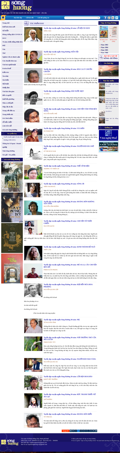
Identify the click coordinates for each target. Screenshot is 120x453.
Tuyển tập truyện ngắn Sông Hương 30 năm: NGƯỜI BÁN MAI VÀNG (70, 359)
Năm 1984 (104, 47)
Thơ (3, 53)
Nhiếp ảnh (5, 87)
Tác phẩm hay (12, 133)
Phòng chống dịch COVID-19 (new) (12, 36)
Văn (3, 49)
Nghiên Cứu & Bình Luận (11, 57)
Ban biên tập (18, 18)
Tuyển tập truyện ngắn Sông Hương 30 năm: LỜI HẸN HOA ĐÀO (68, 376)
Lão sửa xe (108, 111)
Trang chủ (5, 23)
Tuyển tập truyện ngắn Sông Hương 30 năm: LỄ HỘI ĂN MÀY (67, 28)
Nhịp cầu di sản (7, 107)
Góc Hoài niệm (7, 118)
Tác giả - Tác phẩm (8, 155)
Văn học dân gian (8, 91)
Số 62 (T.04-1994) (113, 40)
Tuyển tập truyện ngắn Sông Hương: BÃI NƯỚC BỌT (64, 91)
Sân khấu (5, 80)
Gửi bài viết (29, 18)
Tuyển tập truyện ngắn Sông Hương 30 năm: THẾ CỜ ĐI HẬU (67, 166)
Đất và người (6, 95)
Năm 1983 (104, 45)
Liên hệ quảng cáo (43, 18)
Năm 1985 (104, 50)
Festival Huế (6, 68)
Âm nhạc (5, 76)
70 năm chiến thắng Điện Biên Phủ (12, 43)
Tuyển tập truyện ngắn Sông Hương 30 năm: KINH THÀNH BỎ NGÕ (69, 247)
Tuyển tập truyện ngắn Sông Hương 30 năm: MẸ (62, 320)
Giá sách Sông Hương (9, 130)
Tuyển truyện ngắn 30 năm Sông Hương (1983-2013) (13, 138)
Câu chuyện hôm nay (9, 61)
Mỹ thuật (5, 84)
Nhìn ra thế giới (7, 103)
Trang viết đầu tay (8, 110)
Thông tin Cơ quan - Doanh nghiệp (11, 145)
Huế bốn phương (8, 99)
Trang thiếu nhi (7, 114)
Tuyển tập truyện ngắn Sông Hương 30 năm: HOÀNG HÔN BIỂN (68, 414)
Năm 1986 (104, 53)
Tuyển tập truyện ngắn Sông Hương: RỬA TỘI (61, 52)
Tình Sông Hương (8, 151)
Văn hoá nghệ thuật (9, 64)
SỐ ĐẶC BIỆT (7, 122)
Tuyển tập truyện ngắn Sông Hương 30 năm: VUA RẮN (64, 128)
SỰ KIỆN (5, 30)
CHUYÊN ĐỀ (7, 126)
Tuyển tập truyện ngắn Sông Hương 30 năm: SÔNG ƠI (64, 184)
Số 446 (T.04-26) (104, 40)
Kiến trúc (5, 72)
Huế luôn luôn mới (8, 27)
